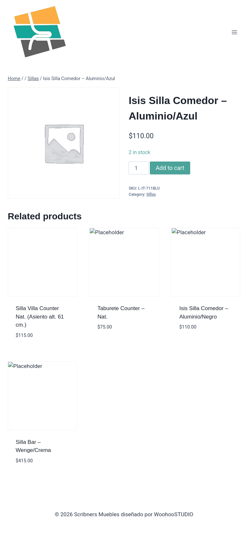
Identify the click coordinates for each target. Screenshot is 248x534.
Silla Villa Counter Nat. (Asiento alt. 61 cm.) (40, 316)
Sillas (151, 194)
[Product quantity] (139, 168)
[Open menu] (234, 32)
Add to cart (170, 167)
